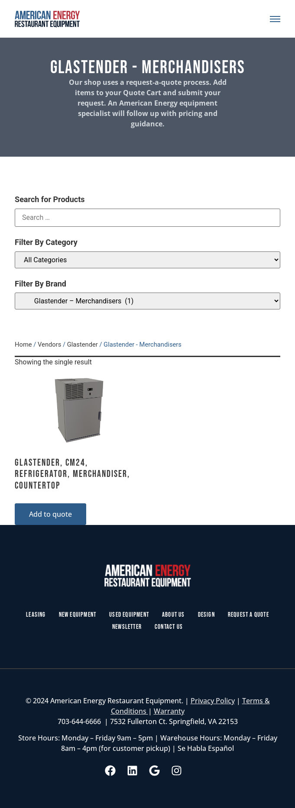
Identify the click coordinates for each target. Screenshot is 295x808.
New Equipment (78, 615)
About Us (173, 615)
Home (23, 344)
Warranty (169, 711)
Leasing (35, 615)
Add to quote (50, 514)
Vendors (49, 344)
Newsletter (127, 627)
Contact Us (169, 627)
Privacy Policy (213, 700)
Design (206, 615)
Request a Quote (248, 615)
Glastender (82, 344)
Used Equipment (129, 615)
